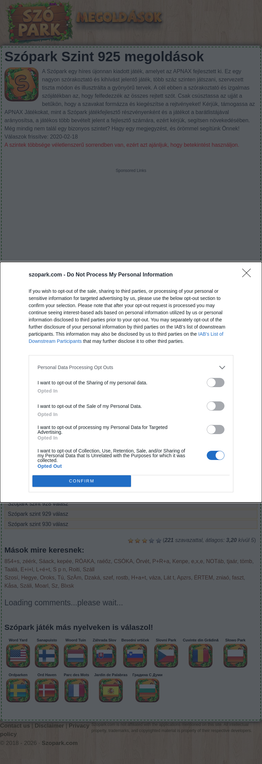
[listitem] (131, 367)
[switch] (215, 382)
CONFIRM (81, 480)
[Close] (248, 275)
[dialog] (131, 382)
